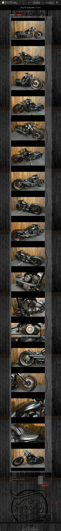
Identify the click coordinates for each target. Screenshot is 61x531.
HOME (10, 11)
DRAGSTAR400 (21, 11)
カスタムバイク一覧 (15, 11)
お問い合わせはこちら (45, 485)
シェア (28, 524)
